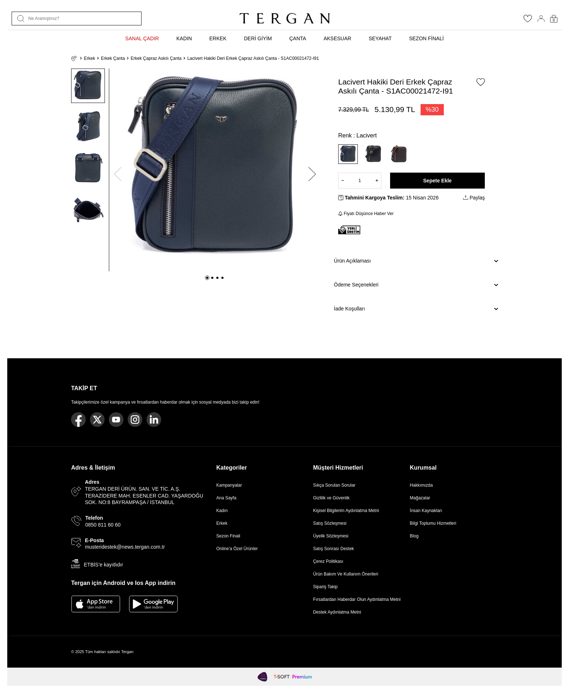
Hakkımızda (421, 485)
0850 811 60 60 (102, 525)
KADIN (184, 38)
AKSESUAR (337, 38)
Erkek (89, 58)
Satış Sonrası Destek (333, 548)
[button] (207, 278)
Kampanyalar (229, 485)
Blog (414, 536)
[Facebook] (78, 419)
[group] (215, 170)
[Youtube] (116, 419)
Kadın (222, 510)
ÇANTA (297, 38)
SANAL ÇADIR (142, 38)
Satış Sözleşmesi (330, 523)
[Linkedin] (154, 419)
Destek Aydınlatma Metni (337, 612)
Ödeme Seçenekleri (416, 285)
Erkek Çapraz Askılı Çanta (156, 58)
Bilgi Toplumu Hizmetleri (433, 523)
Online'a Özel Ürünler (237, 548)
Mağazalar (420, 497)
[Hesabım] (541, 18)
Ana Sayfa (226, 497)
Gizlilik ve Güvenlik (331, 497)
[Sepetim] (553, 19)
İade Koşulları (416, 309)
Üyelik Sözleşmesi (330, 536)
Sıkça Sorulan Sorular (334, 485)
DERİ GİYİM (258, 38)
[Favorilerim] (527, 21)
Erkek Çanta (113, 58)
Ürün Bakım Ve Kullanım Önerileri (345, 574)
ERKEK (217, 38)
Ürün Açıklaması (416, 261)
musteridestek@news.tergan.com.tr (125, 547)
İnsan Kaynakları (426, 510)
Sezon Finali (228, 536)
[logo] (284, 18)
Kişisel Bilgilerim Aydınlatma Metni (347, 510)
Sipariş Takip (325, 586)
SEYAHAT (380, 38)
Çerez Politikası (328, 561)
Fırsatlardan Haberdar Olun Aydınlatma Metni (357, 599)
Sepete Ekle (437, 180)
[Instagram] (135, 419)
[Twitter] (97, 419)
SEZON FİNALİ (426, 38)
